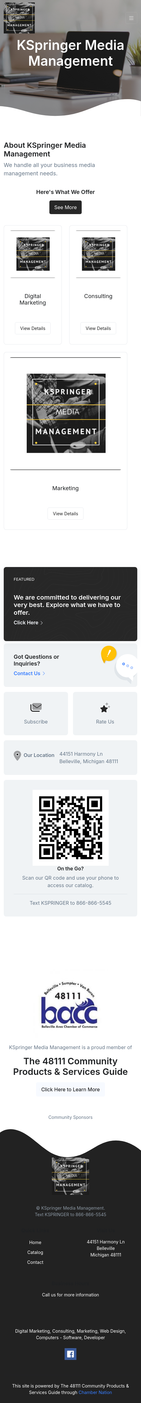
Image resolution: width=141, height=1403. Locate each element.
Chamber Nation (95, 1392)
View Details (32, 328)
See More (65, 207)
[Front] (20, 17)
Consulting (98, 296)
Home (35, 1242)
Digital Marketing (33, 299)
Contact (35, 1262)
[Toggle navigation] (131, 18)
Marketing (65, 488)
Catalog (35, 1252)
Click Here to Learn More (70, 1089)
